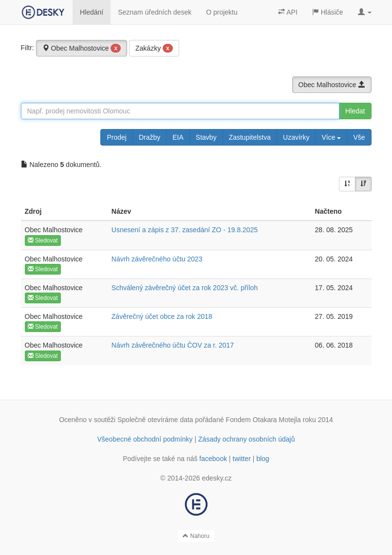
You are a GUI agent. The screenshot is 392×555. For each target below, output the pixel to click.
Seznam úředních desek (154, 12)
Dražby (149, 137)
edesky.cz (216, 478)
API (288, 12)
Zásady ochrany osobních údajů (246, 439)
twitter (242, 458)
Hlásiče (327, 12)
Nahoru (196, 536)
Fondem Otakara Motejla (263, 420)
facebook (213, 458)
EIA (178, 137)
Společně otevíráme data (155, 420)
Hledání (91, 12)
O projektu (222, 12)
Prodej (116, 137)
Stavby (206, 137)
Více (331, 137)
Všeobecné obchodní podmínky (144, 439)
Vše (359, 137)
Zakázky (154, 48)
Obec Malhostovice (81, 48)
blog (262, 458)
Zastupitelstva (250, 137)
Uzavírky (296, 137)
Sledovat (43, 240)
